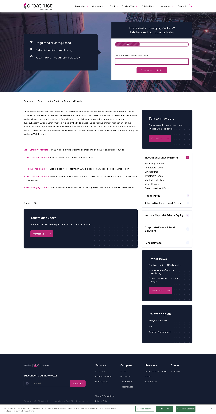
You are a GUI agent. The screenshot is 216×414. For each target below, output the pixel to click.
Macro (152, 326)
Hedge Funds (53, 101)
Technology (126, 381)
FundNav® (176, 371)
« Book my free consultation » (151, 70)
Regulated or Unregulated (50, 43)
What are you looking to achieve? (132, 55)
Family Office (101, 381)
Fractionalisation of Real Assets (164, 265)
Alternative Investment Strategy (55, 57)
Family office (128, 6)
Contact (182, 6)
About (123, 371)
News (148, 376)
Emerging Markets (73, 101)
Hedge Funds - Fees (159, 320)
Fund (112, 6)
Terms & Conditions (104, 396)
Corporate (97, 6)
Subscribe (77, 383)
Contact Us (38, 233)
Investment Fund (103, 376)
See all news (157, 290)
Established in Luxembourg (51, 50)
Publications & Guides (156, 371)
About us (166, 6)
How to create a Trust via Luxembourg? (161, 272)
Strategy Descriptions (160, 332)
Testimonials (126, 386)
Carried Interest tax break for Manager (163, 280)
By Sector (80, 6)
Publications (148, 6)
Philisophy (125, 376)
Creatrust (29, 101)
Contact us (150, 381)
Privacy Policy (102, 401)
